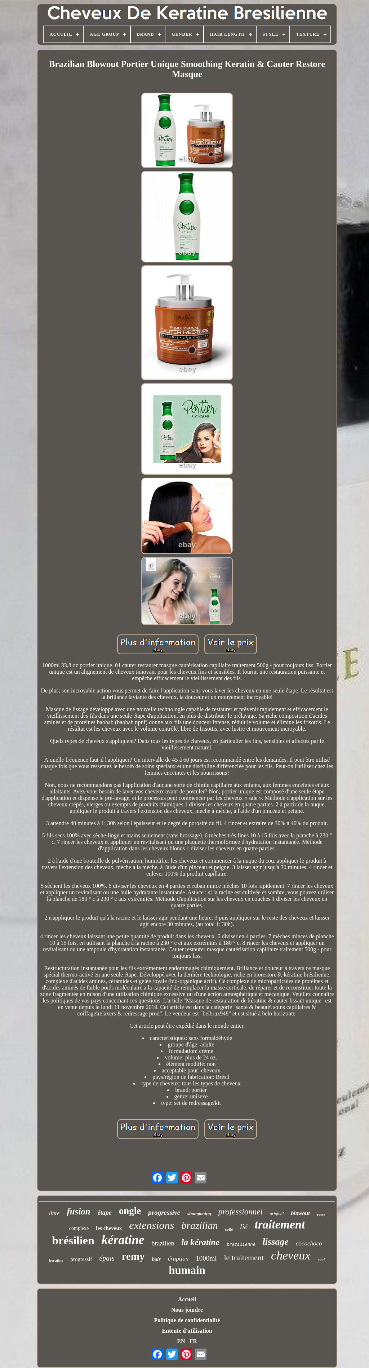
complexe (79, 1228)
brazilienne (241, 1244)
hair (156, 1259)
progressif (81, 1259)
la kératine (200, 1242)
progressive (164, 1212)
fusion (78, 1211)
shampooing (199, 1213)
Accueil (187, 1299)
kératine (123, 1240)
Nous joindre (187, 1310)
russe (321, 1215)
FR (193, 1341)
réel (321, 1259)
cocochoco (309, 1243)
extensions (151, 1225)
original (277, 1213)
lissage (276, 1241)
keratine (56, 1260)
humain (187, 1270)
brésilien (73, 1240)
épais (106, 1258)
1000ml (206, 1258)
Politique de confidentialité (187, 1320)
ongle (130, 1210)
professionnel (240, 1211)
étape (105, 1212)
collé (228, 1229)
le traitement (244, 1257)
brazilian (199, 1225)
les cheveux (109, 1228)
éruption (178, 1258)
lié (244, 1226)
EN (181, 1341)
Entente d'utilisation (187, 1331)
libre (54, 1213)
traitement (280, 1224)
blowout (300, 1213)
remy (133, 1256)
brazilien (162, 1243)
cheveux (290, 1255)
